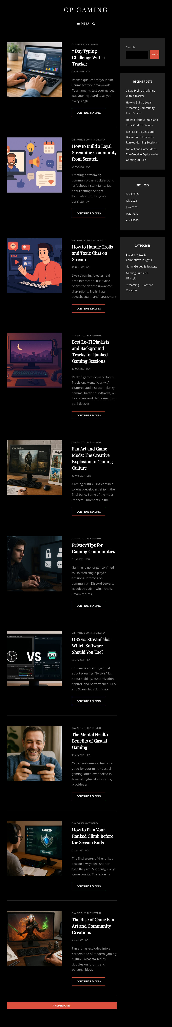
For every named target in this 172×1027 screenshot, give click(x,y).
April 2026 (132, 194)
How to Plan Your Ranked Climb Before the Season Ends (92, 837)
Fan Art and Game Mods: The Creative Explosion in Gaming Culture (142, 154)
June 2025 (132, 207)
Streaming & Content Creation (88, 139)
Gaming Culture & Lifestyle (86, 335)
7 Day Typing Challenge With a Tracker (88, 57)
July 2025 (131, 200)
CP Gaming (86, 9)
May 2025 (132, 214)
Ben (88, 71)
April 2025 (132, 220)
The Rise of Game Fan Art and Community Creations (93, 927)
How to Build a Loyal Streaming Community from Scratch (94, 152)
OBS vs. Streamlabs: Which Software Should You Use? (91, 646)
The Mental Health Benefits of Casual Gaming (90, 741)
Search (130, 47)
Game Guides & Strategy (85, 44)
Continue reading (91, 114)
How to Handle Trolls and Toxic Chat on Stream (92, 253)
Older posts (63, 1006)
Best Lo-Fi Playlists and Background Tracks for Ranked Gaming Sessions (142, 137)
